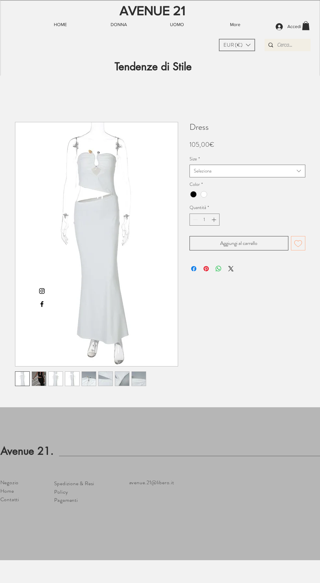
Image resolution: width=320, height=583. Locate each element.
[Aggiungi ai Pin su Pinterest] (206, 269)
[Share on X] (231, 269)
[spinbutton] (204, 219)
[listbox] (237, 45)
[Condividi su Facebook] (194, 269)
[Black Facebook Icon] (42, 304)
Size (195, 159)
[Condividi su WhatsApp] (218, 269)
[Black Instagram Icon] (42, 291)
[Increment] (214, 219)
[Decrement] (194, 219)
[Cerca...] (287, 45)
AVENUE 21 (152, 11)
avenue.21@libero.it (151, 482)
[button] (237, 45)
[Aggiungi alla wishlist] (298, 243)
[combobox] (247, 171)
